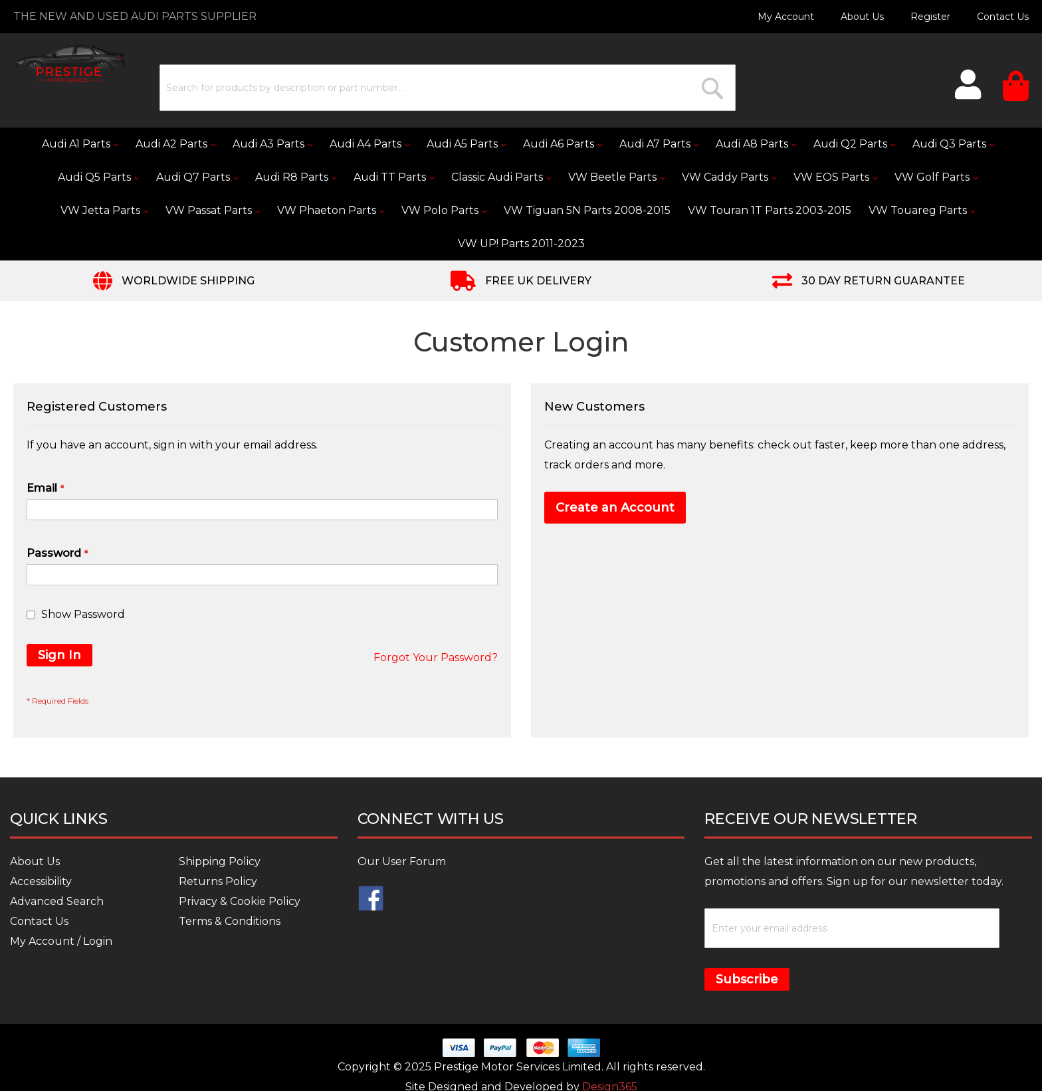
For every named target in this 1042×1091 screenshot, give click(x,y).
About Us (862, 17)
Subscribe (747, 979)
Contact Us (1003, 17)
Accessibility (41, 881)
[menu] (521, 194)
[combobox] (447, 87)
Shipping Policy (219, 861)
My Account (786, 17)
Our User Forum (402, 861)
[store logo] (69, 63)
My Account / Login (61, 941)
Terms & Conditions (229, 921)
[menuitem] (80, 144)
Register (930, 17)
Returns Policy (218, 881)
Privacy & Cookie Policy (239, 901)
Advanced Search (57, 901)
